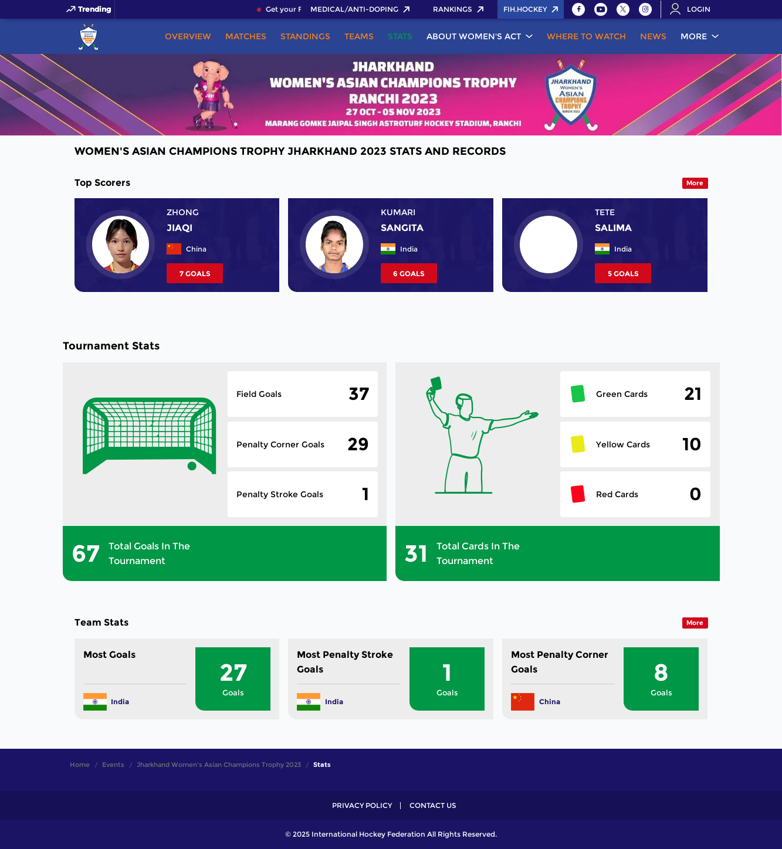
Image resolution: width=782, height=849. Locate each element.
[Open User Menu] (694, 9)
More (694, 36)
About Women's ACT (473, 36)
